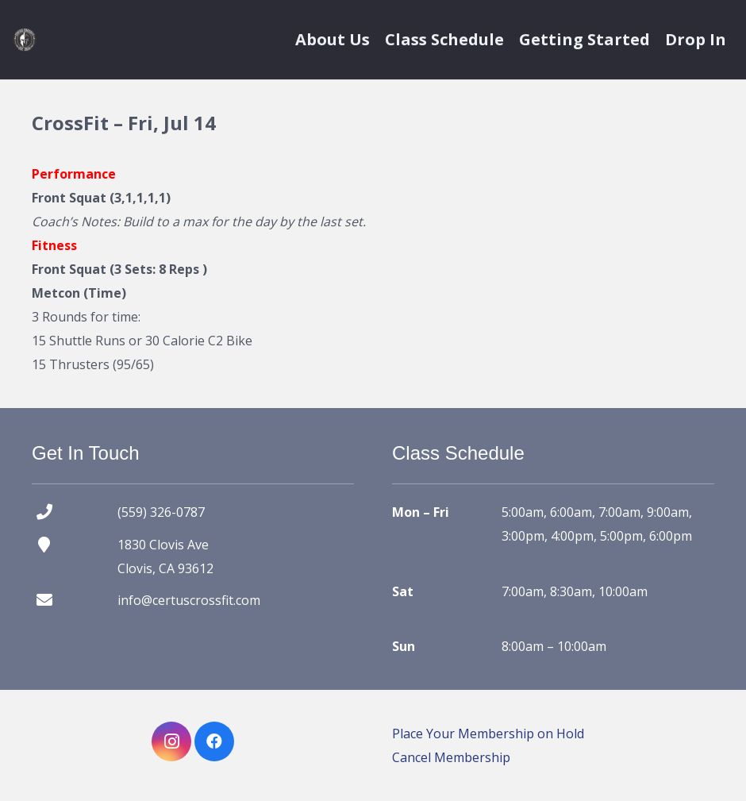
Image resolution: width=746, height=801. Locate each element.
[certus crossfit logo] (25, 40)
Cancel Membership (451, 757)
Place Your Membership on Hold (488, 733)
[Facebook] (214, 741)
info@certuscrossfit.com (188, 600)
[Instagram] (171, 741)
